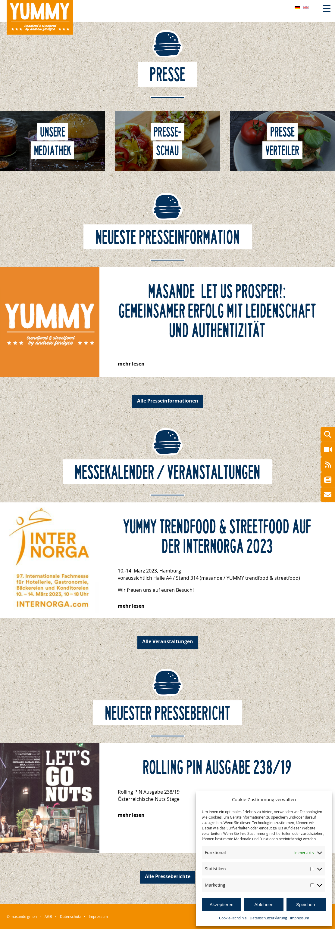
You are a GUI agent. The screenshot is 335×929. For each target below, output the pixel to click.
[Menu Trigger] (326, 8)
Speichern (306, 904)
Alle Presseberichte (167, 876)
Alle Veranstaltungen (167, 641)
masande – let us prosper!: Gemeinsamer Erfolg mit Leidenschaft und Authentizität (217, 311)
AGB (48, 916)
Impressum (299, 917)
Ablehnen (263, 904)
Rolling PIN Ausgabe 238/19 (217, 767)
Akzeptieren (221, 904)
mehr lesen (131, 363)
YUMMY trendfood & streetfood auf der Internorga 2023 (217, 536)
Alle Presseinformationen (167, 400)
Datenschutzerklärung (268, 917)
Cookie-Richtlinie (233, 917)
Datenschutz (70, 916)
